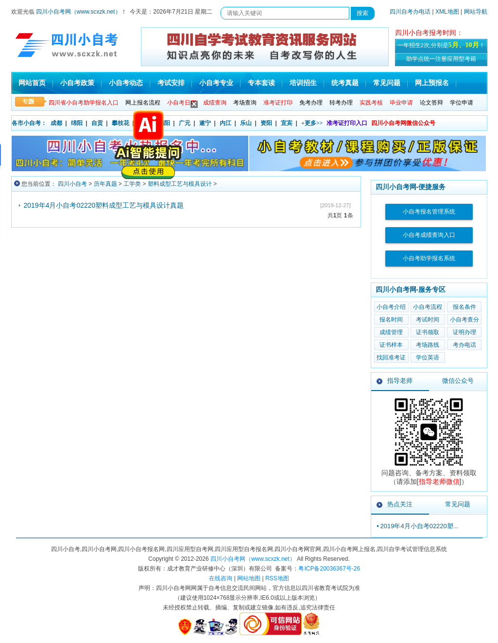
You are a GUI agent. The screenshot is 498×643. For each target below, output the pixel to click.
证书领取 (427, 332)
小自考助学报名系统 (429, 258)
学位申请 (461, 102)
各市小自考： (29, 123)
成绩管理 (391, 332)
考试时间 (427, 319)
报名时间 (391, 319)
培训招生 (303, 83)
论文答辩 (431, 102)
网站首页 (32, 83)
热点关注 (399, 504)
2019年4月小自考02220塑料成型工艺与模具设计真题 (104, 205)
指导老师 (399, 380)
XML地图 (447, 11)
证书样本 (391, 344)
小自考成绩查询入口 (429, 235)
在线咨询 (220, 578)
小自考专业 (216, 83)
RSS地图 (277, 578)
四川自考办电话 (410, 11)
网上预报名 (432, 83)
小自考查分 (464, 319)
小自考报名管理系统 (429, 211)
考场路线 (427, 344)
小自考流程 (427, 307)
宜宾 (286, 123)
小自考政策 (77, 83)
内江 (225, 123)
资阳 (266, 123)
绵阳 (77, 123)
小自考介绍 (391, 307)
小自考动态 (126, 83)
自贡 (97, 123)
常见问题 (386, 83)
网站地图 (248, 578)
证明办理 (464, 332)
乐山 (246, 123)
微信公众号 (458, 380)
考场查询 (245, 102)
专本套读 (261, 83)
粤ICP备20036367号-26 (329, 568)
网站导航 (475, 11)
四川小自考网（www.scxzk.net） (78, 11)
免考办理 (311, 102)
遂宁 (205, 123)
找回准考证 (391, 357)
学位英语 (427, 357)
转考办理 (341, 102)
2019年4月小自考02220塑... (419, 526)
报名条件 (464, 307)
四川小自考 (72, 183)
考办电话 (464, 344)
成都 (56, 123)
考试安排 (171, 83)
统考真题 (345, 83)
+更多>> (312, 123)
